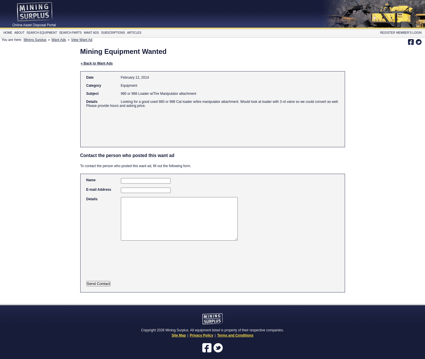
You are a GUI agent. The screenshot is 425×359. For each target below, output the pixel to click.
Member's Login (409, 32)
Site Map (178, 335)
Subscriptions (113, 32)
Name (91, 180)
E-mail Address (98, 190)
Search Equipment (41, 32)
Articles (134, 32)
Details (92, 102)
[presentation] (143, 264)
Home (7, 32)
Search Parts (70, 32)
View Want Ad (81, 40)
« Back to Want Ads (97, 63)
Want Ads (91, 32)
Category (93, 86)
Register (387, 32)
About (19, 32)
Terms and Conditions (235, 335)
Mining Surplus (35, 40)
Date (90, 77)
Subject (92, 94)
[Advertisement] (191, 125)
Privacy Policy (201, 335)
